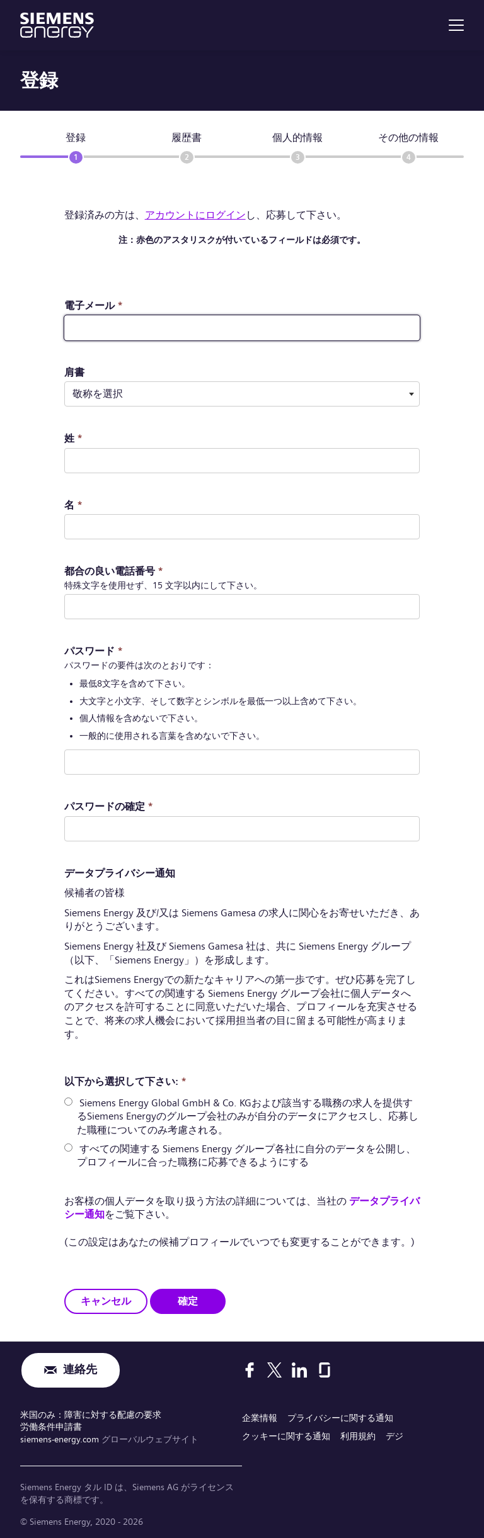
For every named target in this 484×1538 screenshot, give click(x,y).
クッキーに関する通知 (286, 1436)
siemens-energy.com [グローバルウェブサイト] (60, 1439)
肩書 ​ (74, 372)
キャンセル (106, 1300)
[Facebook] (249, 1370)
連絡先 (80, 1370)
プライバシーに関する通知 (340, 1418)
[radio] (68, 1101)
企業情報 (259, 1418)
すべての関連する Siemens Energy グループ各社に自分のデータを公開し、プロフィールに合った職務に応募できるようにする (246, 1155)
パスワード (93, 651)
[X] (274, 1370)
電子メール (93, 306)
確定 (188, 1300)
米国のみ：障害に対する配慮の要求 (90, 1415)
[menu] (456, 25)
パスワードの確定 (108, 806)
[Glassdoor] (324, 1370)
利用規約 (358, 1436)
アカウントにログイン (195, 215)
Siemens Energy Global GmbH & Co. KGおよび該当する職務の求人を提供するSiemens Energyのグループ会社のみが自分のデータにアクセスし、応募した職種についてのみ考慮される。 (247, 1116)
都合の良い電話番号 (113, 571)
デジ (394, 1436)
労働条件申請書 (51, 1427)
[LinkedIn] (299, 1370)
